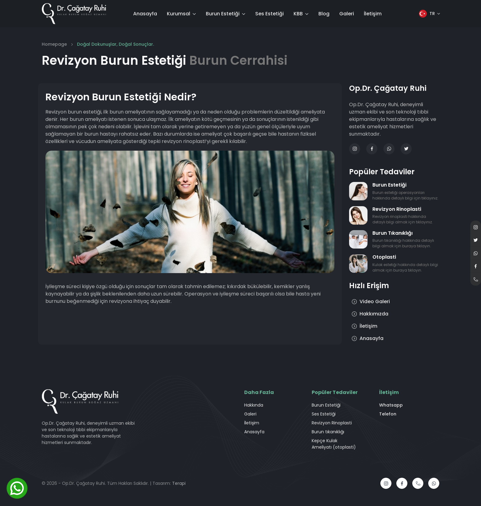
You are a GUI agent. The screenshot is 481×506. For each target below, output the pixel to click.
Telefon (387, 414)
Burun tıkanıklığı (328, 432)
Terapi (179, 483)
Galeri (346, 13)
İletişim (373, 13)
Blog (323, 13)
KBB (298, 13)
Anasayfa (145, 13)
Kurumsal (178, 13)
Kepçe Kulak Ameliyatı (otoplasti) (334, 444)
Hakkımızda (370, 313)
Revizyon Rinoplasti (332, 423)
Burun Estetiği (223, 13)
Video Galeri (371, 301)
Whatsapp (391, 405)
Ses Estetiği (269, 13)
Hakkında (253, 405)
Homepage (54, 44)
